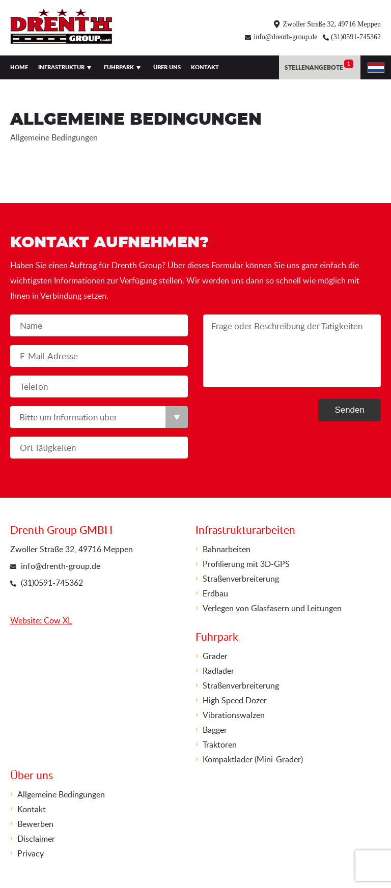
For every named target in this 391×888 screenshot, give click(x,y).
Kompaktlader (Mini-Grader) (253, 759)
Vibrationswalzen (234, 715)
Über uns (167, 67)
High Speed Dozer (235, 700)
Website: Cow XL (41, 620)
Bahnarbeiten (226, 549)
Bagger (215, 729)
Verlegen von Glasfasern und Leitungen (272, 608)
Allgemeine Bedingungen (61, 794)
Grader (215, 656)
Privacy (30, 853)
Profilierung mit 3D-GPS (246, 563)
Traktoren (220, 744)
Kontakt (205, 67)
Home (19, 67)
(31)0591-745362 (356, 37)
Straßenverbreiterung (241, 578)
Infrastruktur (61, 67)
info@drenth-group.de (285, 37)
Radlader (218, 670)
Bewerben (35, 823)
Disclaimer (36, 838)
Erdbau (215, 593)
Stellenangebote (319, 66)
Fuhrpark (119, 67)
